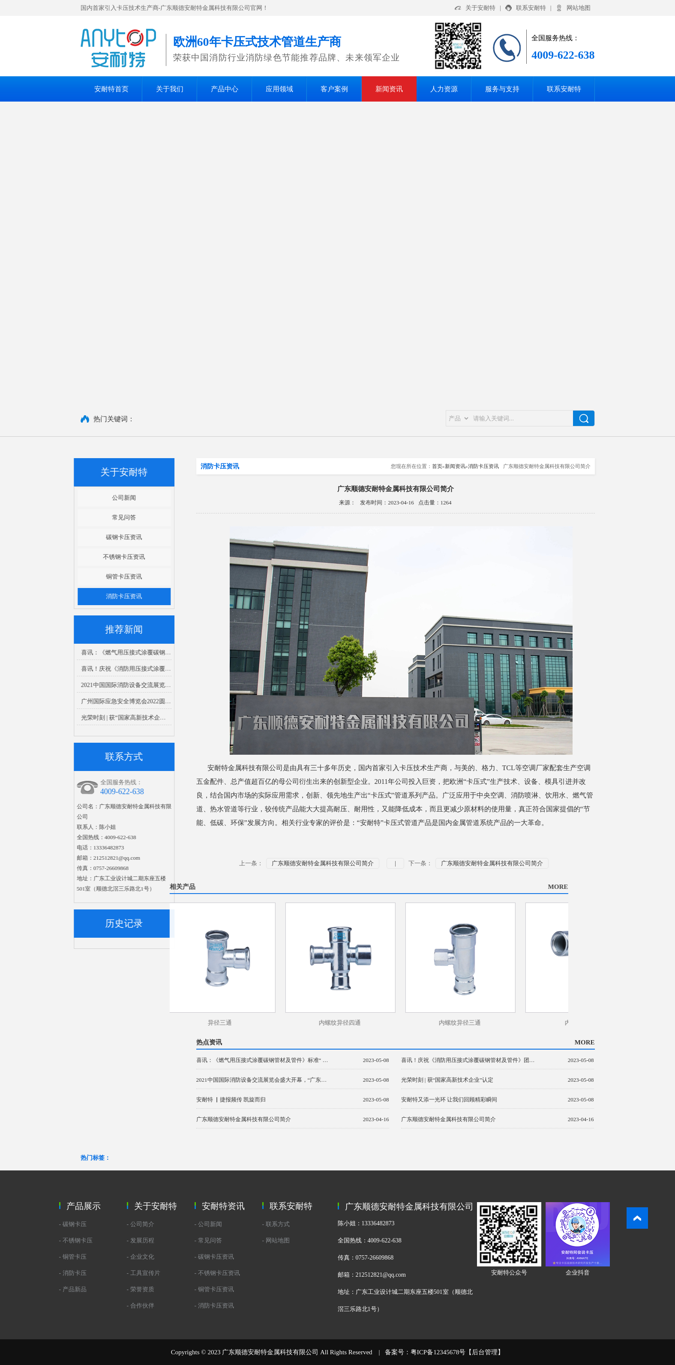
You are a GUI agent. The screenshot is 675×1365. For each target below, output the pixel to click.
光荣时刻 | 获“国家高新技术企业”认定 (62, 717)
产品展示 (83, 1206)
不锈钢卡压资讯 (56, 557)
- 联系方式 (276, 1224)
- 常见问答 (208, 1240)
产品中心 (224, 89)
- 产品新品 (73, 1289)
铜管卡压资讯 (56, 576)
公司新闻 (56, 498)
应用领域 (279, 89)
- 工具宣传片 (143, 1273)
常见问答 (56, 517)
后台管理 (485, 1352)
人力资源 (444, 89)
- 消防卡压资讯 (214, 1305)
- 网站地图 (276, 1240)
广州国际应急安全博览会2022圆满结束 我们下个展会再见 (89, 701)
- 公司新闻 (208, 1224)
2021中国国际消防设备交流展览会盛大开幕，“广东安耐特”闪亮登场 (102, 685)
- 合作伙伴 (140, 1305)
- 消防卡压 (73, 1273)
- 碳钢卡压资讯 (214, 1257)
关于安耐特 (480, 8)
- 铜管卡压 (73, 1257)
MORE (289, 886)
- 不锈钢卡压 (76, 1240)
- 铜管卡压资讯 (214, 1289)
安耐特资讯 (223, 1206)
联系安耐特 (531, 8)
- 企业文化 (140, 1257)
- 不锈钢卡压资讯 (217, 1273)
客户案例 (334, 89)
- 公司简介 (140, 1224)
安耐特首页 (111, 89)
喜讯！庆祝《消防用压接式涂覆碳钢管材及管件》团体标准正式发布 (103, 669)
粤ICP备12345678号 (438, 1352)
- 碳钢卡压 (73, 1224)
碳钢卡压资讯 (56, 537)
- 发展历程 (140, 1240)
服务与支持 (502, 89)
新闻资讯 (389, 89)
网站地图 (579, 8)
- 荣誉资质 (140, 1289)
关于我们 (169, 89)
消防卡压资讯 (56, 596)
